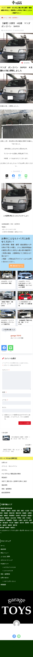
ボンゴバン (6, 229)
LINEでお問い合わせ (10, 581)
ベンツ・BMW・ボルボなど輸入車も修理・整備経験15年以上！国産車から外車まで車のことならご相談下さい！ (16, 10)
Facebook (4, 351)
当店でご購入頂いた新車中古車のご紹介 (14, 481)
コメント (6, 370)
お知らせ (4, 462)
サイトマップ (12, 649)
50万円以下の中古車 (10, 567)
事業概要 (3, 584)
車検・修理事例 (15, 224)
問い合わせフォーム (16, 266)
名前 (4, 392)
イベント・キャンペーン (9, 466)
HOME (16, 643)
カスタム (4, 470)
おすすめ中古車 (8, 570)
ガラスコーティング (6, 560)
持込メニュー (5, 553)
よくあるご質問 (5, 556)
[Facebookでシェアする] (13, 176)
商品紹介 (4, 477)
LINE (11, 351)
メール (5, 400)
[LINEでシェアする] (26, 176)
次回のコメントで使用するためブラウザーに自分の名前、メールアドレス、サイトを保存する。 (17, 417)
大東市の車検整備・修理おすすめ (13, 232)
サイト (4, 407)
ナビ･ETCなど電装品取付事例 (11, 474)
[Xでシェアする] (7, 176)
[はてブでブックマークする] (19, 176)
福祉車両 (4, 485)
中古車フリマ (5, 564)
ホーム (3, 545)
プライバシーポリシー (22, 647)
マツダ (13, 229)
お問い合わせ (5, 577)
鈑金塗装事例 (6, 492)
